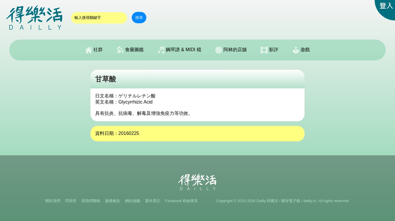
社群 (94, 50)
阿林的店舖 (231, 50)
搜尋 (139, 17)
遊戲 (301, 50)
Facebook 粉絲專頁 (181, 201)
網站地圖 (132, 201)
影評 (269, 50)
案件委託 (152, 201)
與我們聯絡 (90, 201)
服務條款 (112, 201)
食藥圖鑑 (130, 50)
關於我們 (53, 201)
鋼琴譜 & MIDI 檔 (179, 50)
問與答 (70, 201)
